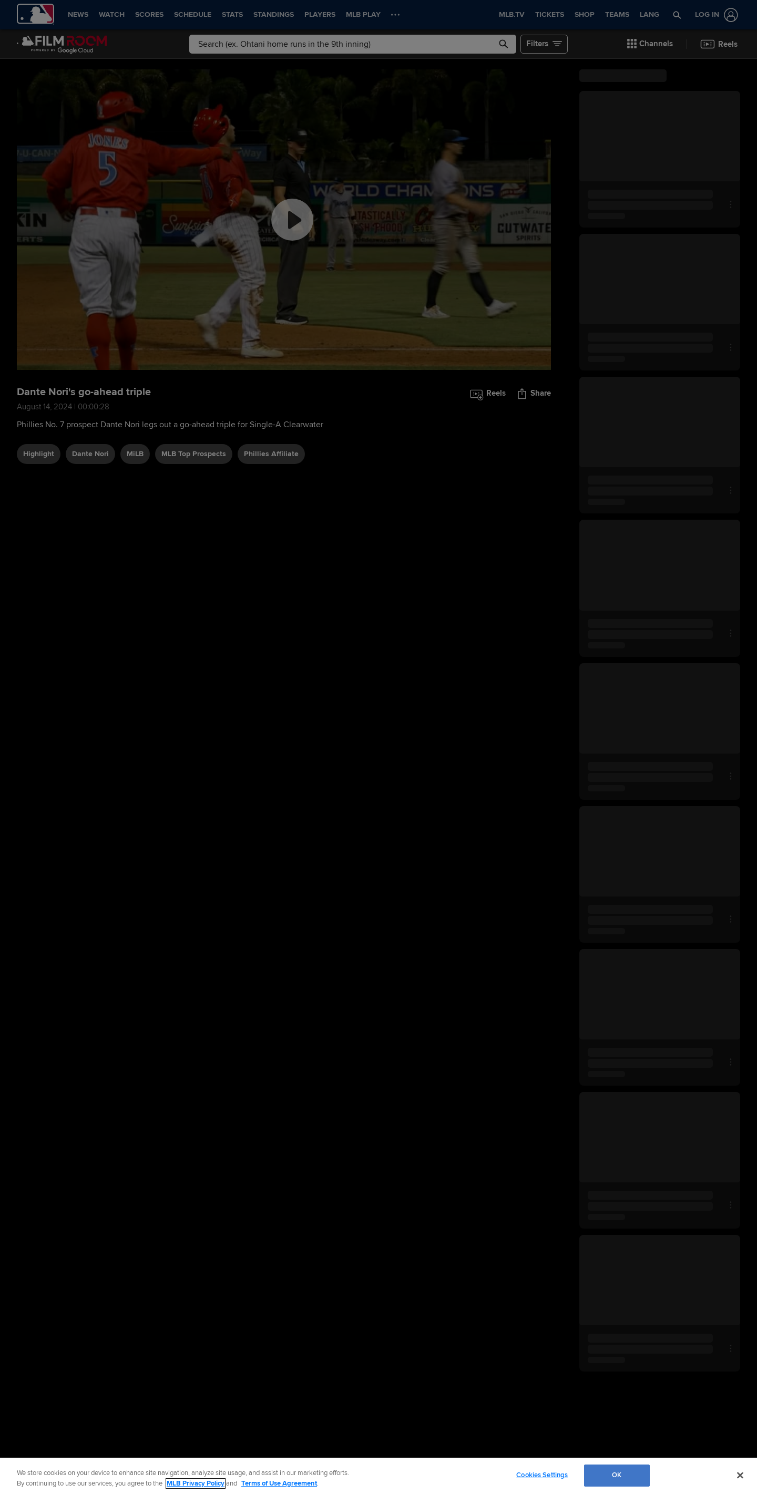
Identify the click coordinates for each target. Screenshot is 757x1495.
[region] (378, 1476)
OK (616, 1475)
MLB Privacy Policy (195, 1483)
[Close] (740, 1475)
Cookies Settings (542, 1475)
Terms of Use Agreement (279, 1483)
